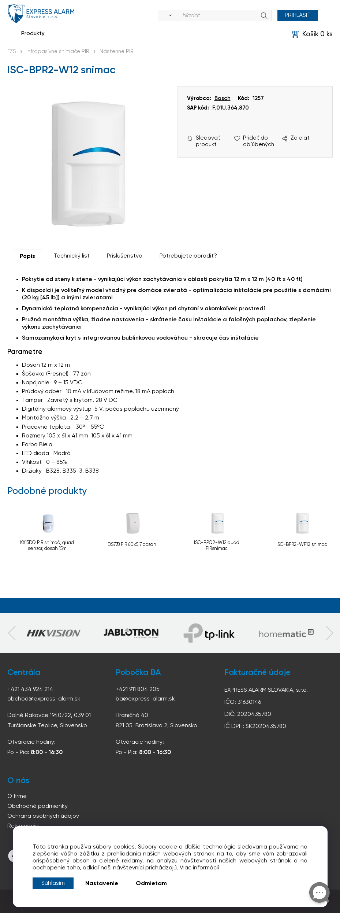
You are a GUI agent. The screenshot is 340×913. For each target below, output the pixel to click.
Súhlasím (53, 883)
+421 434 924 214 (30, 689)
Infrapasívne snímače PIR (57, 51)
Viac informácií (199, 868)
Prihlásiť (298, 15)
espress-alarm (41, 13)
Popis (27, 256)
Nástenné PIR (117, 51)
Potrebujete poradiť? (188, 256)
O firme (17, 796)
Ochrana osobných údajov (43, 816)
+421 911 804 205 (138, 689)
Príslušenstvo (124, 256)
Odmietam (151, 884)
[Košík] (312, 34)
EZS (11, 51)
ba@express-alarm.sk (145, 699)
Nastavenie (101, 884)
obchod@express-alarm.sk (44, 699)
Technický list (71, 256)
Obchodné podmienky (37, 806)
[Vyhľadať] (169, 15)
